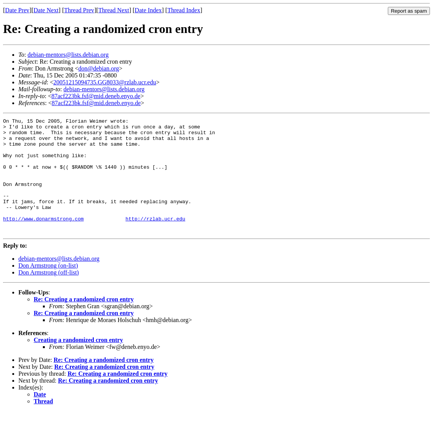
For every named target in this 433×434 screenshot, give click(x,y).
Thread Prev (79, 10)
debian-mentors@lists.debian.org (68, 54)
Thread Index (183, 10)
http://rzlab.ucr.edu (155, 239)
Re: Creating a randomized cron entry (84, 322)
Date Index (148, 10)
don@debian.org (98, 68)
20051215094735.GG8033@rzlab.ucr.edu (104, 82)
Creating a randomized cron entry (78, 363)
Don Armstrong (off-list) (48, 295)
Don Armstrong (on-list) (48, 288)
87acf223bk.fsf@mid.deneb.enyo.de (95, 96)
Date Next (46, 10)
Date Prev (17, 10)
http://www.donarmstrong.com (43, 239)
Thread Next (113, 10)
